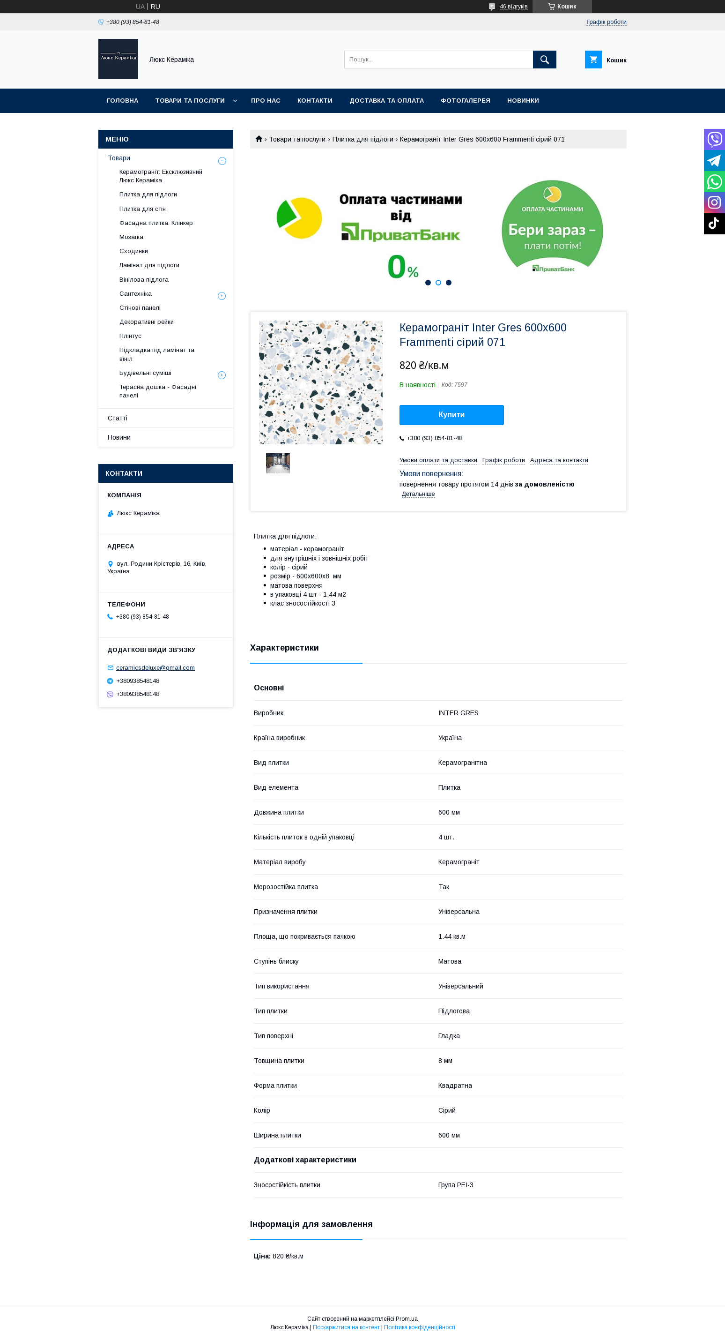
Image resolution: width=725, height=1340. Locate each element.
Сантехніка (135, 293)
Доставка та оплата (386, 100)
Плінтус (130, 335)
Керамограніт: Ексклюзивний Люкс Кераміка (160, 176)
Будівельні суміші (145, 372)
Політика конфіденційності (419, 1327)
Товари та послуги (190, 100)
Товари (119, 158)
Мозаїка (131, 236)
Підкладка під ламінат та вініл (156, 354)
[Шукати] (544, 59)
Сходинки (133, 251)
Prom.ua (407, 1319)
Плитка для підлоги (363, 139)
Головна (122, 100)
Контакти (315, 100)
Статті (117, 418)
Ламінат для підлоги (149, 265)
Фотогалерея (465, 100)
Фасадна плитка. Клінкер (156, 222)
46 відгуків (514, 6)
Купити (452, 415)
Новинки (523, 100)
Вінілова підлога (144, 279)
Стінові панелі (140, 307)
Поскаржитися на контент (346, 1327)
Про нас (266, 100)
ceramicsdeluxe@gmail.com (155, 667)
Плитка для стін (142, 208)
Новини (119, 437)
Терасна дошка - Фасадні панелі (157, 391)
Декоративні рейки (146, 321)
